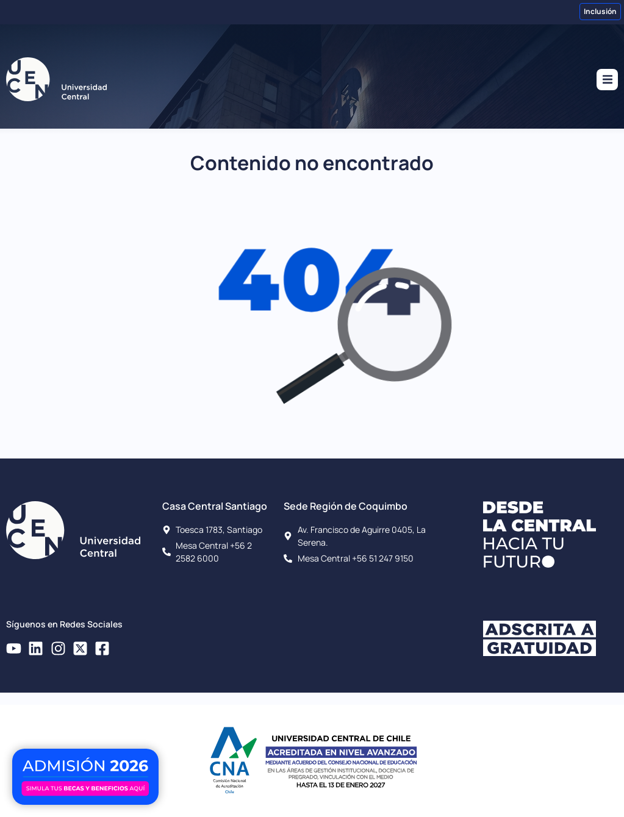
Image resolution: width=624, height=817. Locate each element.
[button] (607, 79)
